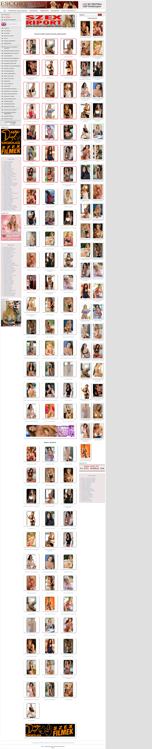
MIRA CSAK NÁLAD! (50, 379)
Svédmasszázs (8, 101)
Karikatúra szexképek (8, 195)
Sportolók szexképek (8, 272)
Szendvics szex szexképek (9, 275)
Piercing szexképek (7, 257)
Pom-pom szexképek (8, 260)
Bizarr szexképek (7, 170)
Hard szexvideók (85, 487)
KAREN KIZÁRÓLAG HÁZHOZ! (50, 293)
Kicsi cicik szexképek (8, 199)
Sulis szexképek (7, 274)
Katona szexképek (7, 197)
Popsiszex (7, 81)
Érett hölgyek (9, 76)
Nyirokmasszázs (9, 104)
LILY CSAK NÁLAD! (50, 421)
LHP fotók (7, 86)
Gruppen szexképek (8, 189)
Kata (50, 163)
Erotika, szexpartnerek (67, 10)
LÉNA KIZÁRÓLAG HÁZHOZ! (68, 163)
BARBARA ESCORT (31, 337)
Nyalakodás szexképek (8, 255)
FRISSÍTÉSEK (7, 43)
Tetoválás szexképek (8, 284)
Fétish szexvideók (85, 484)
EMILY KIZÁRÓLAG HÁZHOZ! (68, 270)
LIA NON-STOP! (68, 379)
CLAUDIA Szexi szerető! (32, 184)
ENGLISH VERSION (12, 24)
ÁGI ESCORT (31, 100)
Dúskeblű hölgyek (10, 63)
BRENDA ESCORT (31, 292)
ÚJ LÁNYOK (7, 30)
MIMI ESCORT (68, 100)
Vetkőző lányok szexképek (9, 293)
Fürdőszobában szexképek (9, 185)
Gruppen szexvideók (86, 485)
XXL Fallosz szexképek (8, 295)
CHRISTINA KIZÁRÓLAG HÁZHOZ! (68, 185)
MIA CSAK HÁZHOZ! (68, 337)
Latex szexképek (7, 203)
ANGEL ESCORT (68, 56)
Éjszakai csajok (9, 96)
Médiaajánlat (71, 742)
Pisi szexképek (6, 258)
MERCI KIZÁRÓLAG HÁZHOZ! (50, 400)
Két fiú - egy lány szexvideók (88, 479)
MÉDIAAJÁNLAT (8, 118)
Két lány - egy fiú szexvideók (88, 481)
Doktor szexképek (7, 180)
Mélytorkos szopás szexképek (10, 207)
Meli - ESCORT (50, 337)
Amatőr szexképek (7, 162)
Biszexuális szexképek (8, 169)
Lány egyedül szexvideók (87, 489)
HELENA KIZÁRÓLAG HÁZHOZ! (31, 78)
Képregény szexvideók (86, 488)
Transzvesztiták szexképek (9, 290)
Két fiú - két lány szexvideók (88, 480)
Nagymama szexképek (8, 250)
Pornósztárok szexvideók (87, 497)
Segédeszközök (9, 71)
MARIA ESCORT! (50, 206)
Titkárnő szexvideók (86, 499)
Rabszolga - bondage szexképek (10, 265)
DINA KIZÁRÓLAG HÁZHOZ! (31, 227)
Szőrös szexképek (7, 279)
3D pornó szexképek (8, 161)
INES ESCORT (50, 227)
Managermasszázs (10, 98)
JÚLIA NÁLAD (68, 400)
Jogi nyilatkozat (35, 742)
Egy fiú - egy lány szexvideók (88, 478)
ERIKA (31, 163)
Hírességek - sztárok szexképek (10, 193)
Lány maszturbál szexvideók (88, 490)
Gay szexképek (6, 186)
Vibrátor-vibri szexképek (9, 294)
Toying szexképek (7, 289)
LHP (4, 10)
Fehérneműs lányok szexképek (10, 183)
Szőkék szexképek (7, 276)
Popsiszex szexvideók (86, 495)
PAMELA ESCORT (31, 206)
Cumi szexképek (7, 178)
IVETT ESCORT (68, 206)
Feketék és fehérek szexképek (10, 184)
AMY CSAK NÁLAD (68, 121)
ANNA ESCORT (68, 77)
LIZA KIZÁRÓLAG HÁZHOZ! (31, 121)
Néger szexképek (7, 251)
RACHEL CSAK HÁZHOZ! (31, 421)
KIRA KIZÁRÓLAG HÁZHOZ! (31, 358)
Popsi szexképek (7, 261)
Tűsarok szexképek (7, 291)
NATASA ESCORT (31, 270)
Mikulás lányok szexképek (9, 209)
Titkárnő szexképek (7, 286)
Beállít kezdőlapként (45, 742)
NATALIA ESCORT (68, 142)
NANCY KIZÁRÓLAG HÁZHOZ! (31, 315)
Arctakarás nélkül (10, 88)
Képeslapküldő (55, 10)
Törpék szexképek (7, 288)
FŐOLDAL (6, 14)
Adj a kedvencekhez (55, 742)
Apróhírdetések (33, 10)
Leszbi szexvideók (85, 492)
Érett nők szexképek (8, 181)
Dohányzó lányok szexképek (10, 179)
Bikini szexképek (7, 167)
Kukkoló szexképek (8, 200)
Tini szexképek (6, 285)
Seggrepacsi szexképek (8, 267)
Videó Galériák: (92, 475)
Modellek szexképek (8, 247)
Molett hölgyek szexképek (9, 248)
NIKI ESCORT (31, 249)
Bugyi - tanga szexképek (9, 173)
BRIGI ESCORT (50, 121)
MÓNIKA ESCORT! (68, 314)
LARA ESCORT (50, 184)
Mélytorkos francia (10, 93)
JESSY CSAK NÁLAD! (50, 677)
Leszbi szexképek (7, 204)
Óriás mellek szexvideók (87, 494)
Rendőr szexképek (7, 266)
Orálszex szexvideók (86, 493)
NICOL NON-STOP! (68, 292)
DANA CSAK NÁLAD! (68, 421)
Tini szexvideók (85, 498)
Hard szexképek (7, 190)
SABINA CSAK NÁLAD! (68, 249)
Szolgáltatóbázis (44, 10)
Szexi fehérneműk (10, 73)
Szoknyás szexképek (8, 277)
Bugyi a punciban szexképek (10, 174)
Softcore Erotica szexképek (9, 270)
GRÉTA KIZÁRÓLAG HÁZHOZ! (31, 400)
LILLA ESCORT (50, 314)
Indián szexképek (7, 194)
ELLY (31, 56)
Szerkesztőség (63, 742)
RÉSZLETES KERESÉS (10, 19)
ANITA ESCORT (50, 142)
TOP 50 (6, 38)
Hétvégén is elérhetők (11, 58)
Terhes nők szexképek (8, 282)
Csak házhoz (8, 55)
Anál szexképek (7, 164)
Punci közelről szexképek (9, 264)
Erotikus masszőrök (10, 61)
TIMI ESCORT (50, 100)
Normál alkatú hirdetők (12, 66)
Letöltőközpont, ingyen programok (17, 10)
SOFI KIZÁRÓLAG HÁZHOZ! (49, 358)
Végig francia (8, 83)
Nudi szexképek (7, 253)
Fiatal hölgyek (9, 78)
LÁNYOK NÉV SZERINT (10, 110)
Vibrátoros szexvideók (86, 500)
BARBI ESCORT (50, 249)
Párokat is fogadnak (11, 91)
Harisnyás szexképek (8, 191)
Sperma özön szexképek (9, 271)
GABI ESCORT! (31, 142)
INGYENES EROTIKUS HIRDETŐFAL (10, 113)
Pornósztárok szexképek (9, 262)
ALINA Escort (50, 77)
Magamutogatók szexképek (9, 205)
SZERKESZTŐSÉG (9, 116)
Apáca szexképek (7, 165)
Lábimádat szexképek (8, 202)
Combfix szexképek (8, 175)
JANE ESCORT (50, 56)
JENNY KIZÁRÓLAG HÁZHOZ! (68, 227)
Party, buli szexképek (8, 256)
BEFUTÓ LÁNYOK (9, 35)
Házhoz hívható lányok (11, 50)
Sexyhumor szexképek (8, 269)
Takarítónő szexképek (8, 280)
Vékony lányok (9, 68)
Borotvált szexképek (8, 171)
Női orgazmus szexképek (9, 252)
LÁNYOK (6, 28)
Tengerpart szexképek (8, 281)
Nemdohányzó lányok (11, 53)
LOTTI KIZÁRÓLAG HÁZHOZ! (68, 358)
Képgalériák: (11, 159)
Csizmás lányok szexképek (9, 176)
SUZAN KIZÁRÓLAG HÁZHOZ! (50, 270)
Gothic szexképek (7, 188)
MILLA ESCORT (31, 379)
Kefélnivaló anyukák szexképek (10, 198)
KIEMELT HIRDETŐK (9, 41)
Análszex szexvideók (86, 483)
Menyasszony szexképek (9, 208)
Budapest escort (9, 106)
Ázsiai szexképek (7, 166)
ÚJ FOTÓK (7, 33)
